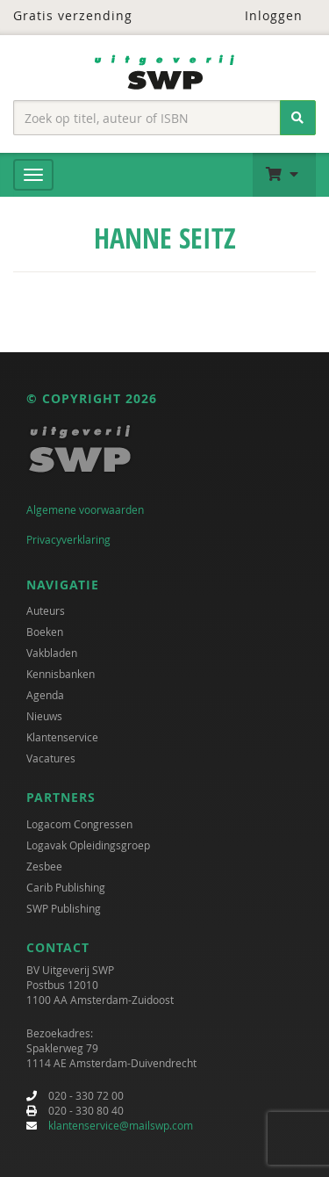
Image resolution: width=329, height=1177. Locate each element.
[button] (284, 175)
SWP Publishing (63, 908)
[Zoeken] (298, 117)
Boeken (44, 632)
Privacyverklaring (68, 539)
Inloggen (263, 15)
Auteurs (45, 610)
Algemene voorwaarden (85, 509)
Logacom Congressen (79, 824)
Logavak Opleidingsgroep (88, 845)
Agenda (45, 695)
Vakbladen (51, 653)
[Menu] (33, 175)
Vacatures (50, 758)
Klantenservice (62, 737)
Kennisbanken (60, 674)
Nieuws (44, 716)
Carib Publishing (65, 887)
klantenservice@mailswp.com (120, 1125)
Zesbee (44, 866)
